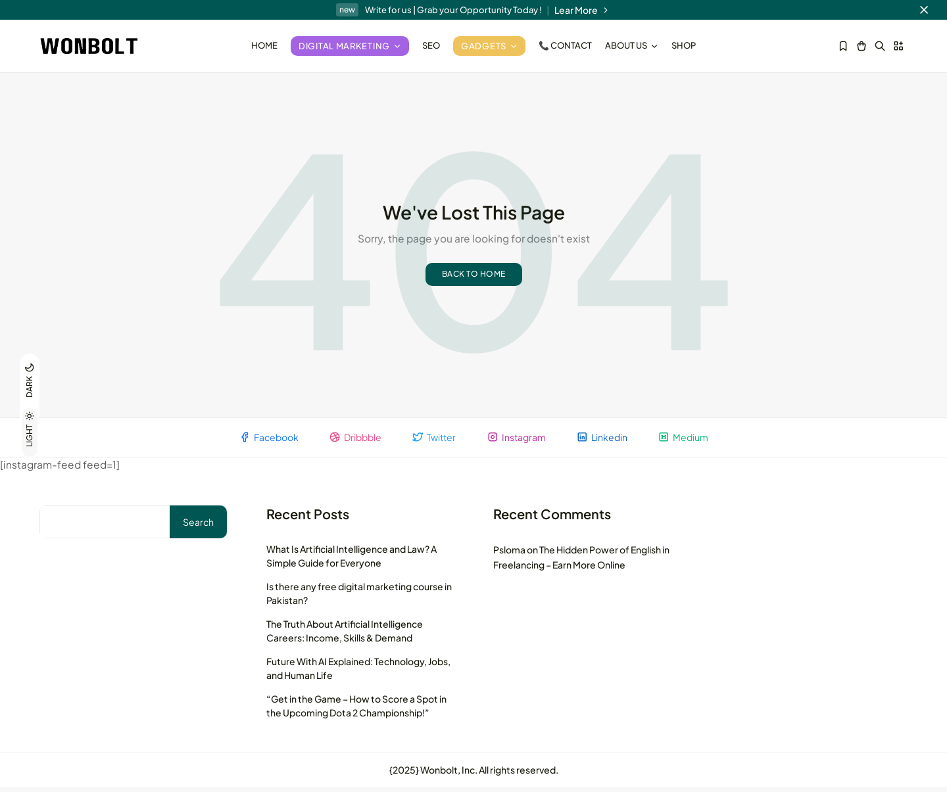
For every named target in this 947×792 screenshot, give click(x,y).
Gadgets (489, 46)
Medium (689, 441)
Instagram (517, 441)
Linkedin (605, 441)
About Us (631, 45)
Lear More (583, 10)
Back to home (474, 278)
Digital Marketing (350, 46)
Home (264, 45)
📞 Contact (565, 45)
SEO (431, 45)
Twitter (433, 441)
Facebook (263, 441)
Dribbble (352, 441)
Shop (683, 45)
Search (198, 527)
